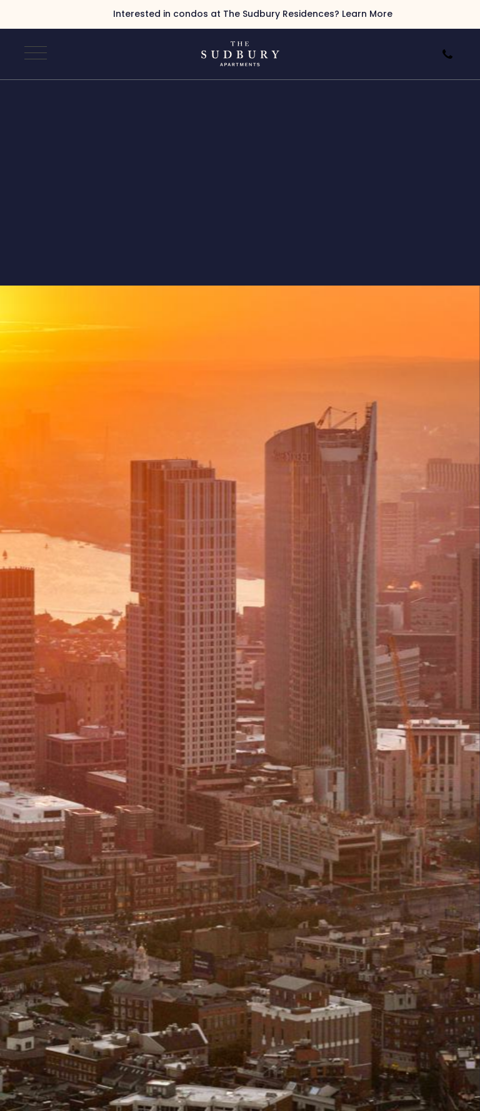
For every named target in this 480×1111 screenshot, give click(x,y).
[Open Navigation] (33, 53)
